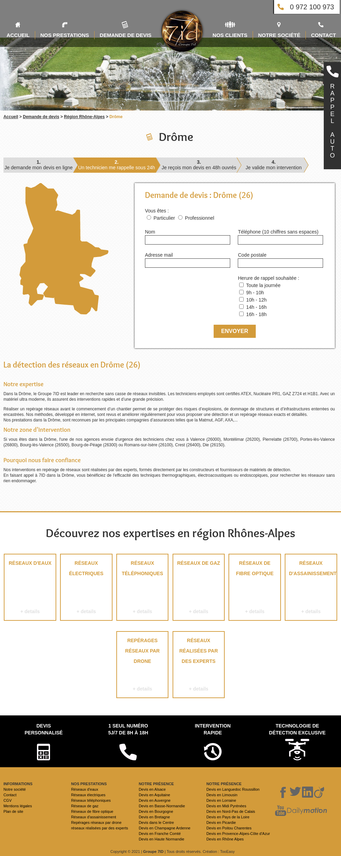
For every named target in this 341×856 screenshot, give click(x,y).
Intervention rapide (213, 729)
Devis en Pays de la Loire (228, 817)
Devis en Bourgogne (156, 811)
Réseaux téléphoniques (142, 588)
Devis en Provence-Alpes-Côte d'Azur (238, 833)
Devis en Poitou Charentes (229, 828)
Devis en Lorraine (221, 800)
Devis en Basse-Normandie (162, 806)
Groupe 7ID (153, 851)
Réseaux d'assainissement (311, 588)
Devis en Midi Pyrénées (226, 806)
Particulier (164, 218)
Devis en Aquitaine (154, 795)
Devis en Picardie (221, 822)
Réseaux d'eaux (29, 588)
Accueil (10, 116)
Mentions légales (17, 806)
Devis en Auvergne (154, 800)
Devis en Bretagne (154, 817)
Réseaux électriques (86, 588)
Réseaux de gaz (198, 588)
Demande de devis (41, 116)
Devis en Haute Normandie (161, 839)
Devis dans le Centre (156, 822)
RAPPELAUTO (332, 121)
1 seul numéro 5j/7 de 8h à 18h (128, 729)
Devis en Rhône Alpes (225, 839)
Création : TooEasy (219, 851)
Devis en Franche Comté (160, 833)
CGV (7, 800)
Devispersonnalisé (43, 729)
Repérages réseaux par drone (142, 666)
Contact (10, 795)
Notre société (14, 789)
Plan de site (13, 811)
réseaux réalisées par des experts (198, 666)
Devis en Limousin (221, 795)
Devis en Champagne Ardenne (165, 828)
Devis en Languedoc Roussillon (233, 789)
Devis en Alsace (152, 789)
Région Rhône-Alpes (84, 116)
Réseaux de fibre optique (254, 588)
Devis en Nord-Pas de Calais (230, 811)
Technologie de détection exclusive (297, 729)
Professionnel (199, 218)
